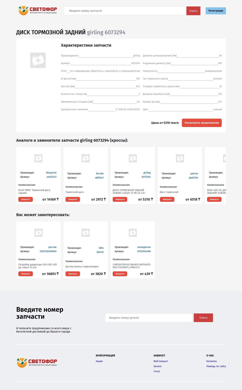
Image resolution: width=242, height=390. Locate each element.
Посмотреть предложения (202, 122)
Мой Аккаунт (161, 361)
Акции (99, 361)
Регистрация (215, 10)
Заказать (25, 199)
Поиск (193, 11)
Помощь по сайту (216, 366)
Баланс (158, 366)
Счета (157, 371)
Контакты (211, 361)
